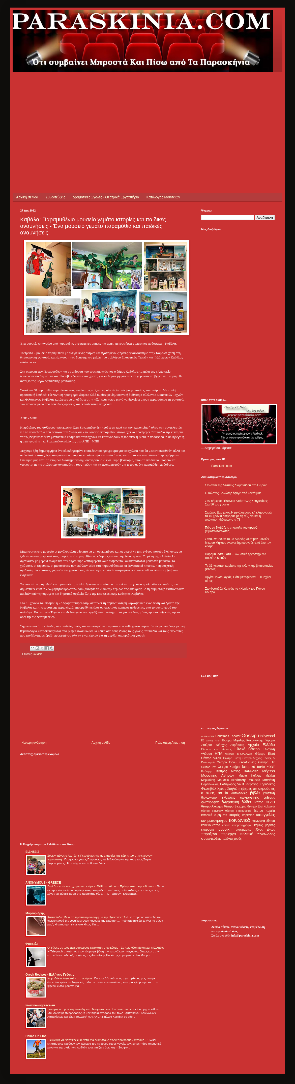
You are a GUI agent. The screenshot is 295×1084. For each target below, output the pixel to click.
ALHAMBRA (208, 736)
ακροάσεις (266, 789)
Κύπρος (221, 771)
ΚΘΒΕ (271, 767)
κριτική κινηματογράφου (237, 825)
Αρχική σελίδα (27, 197)
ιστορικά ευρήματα (214, 815)
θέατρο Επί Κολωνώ (261, 806)
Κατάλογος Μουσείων (163, 197)
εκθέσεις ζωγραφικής (240, 797)
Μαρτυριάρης (35, 913)
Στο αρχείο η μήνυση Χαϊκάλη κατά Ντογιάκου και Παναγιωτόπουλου (91, 1009)
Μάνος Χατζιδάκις (244, 771)
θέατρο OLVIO (264, 802)
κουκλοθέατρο (210, 825)
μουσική (225, 829)
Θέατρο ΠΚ (266, 762)
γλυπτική (269, 793)
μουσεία (37, 653)
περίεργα (228, 834)
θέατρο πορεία (264, 810)
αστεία (223, 793)
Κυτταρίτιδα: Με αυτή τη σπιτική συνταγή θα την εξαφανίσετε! (86, 917)
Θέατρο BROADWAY (239, 753)
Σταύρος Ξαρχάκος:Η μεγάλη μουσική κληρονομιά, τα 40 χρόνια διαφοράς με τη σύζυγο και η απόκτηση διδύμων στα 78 (239, 516)
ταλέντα (228, 838)
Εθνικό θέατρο (247, 749)
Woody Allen (213, 740)
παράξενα (209, 834)
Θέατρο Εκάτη (232, 758)
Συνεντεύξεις (55, 197)
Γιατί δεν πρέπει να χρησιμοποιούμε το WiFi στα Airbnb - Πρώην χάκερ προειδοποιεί (101, 886)
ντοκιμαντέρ (244, 829)
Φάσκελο (32, 944)
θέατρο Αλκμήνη (212, 806)
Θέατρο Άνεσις (211, 758)
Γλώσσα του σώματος (216, 749)
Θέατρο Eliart (265, 754)
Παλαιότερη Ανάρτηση (170, 742)
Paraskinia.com (221, 466)
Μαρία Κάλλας (250, 775)
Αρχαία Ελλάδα (261, 745)
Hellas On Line (35, 1036)
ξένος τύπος (265, 829)
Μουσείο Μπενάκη (262, 780)
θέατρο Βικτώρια (235, 806)
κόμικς (258, 825)
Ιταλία (261, 767)
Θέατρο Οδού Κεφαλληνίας (236, 762)
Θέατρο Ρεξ (208, 766)
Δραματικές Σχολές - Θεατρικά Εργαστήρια (106, 197)
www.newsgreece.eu (40, 1005)
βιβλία (255, 793)
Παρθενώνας (210, 784)
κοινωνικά (239, 820)
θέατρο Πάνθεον (212, 810)
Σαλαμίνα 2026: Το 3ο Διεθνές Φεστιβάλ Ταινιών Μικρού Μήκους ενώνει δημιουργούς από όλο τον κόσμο (238, 542)
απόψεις (208, 793)
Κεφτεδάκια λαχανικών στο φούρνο (70, 978)
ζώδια (246, 802)
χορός (237, 838)
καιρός (234, 815)
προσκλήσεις (266, 834)
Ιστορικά (248, 767)
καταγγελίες (265, 815)
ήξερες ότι (249, 789)
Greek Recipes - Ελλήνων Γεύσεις (49, 974)
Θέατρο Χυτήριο (229, 767)
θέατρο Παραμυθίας (238, 810)
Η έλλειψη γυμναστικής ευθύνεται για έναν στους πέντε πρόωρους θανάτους (96, 1039)
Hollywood (266, 736)
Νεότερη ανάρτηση (33, 742)
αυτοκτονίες (239, 793)
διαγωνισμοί (209, 797)
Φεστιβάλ (208, 789)
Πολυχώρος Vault (232, 784)
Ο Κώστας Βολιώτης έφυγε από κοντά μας (233, 493)
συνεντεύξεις (211, 838)
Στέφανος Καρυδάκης (260, 784)
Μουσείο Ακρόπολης (231, 780)
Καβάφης (206, 771)
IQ (202, 740)
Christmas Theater (227, 736)
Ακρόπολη (237, 745)
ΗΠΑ (218, 753)
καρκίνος (248, 815)
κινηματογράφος (214, 821)
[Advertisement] (107, 107)
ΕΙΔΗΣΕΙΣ (32, 852)
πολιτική (246, 834)
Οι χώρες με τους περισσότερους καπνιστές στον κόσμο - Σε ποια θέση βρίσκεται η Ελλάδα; (106, 947)
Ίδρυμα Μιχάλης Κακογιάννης (242, 740)
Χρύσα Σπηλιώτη (228, 789)
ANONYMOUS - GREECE (43, 882)
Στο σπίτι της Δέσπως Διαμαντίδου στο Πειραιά (236, 485)
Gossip (249, 735)
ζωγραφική (230, 802)
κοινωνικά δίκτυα (263, 821)
